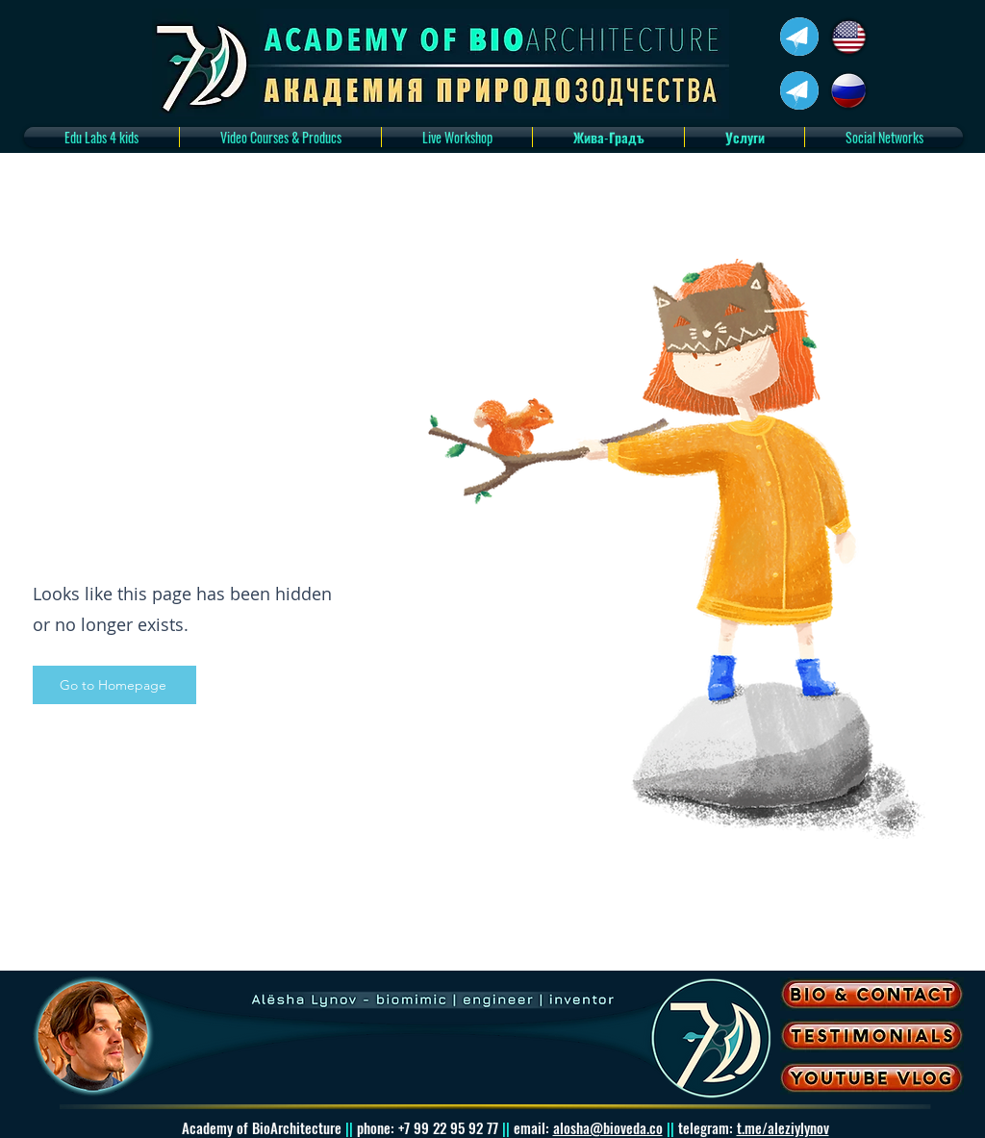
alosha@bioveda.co (608, 1127)
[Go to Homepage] (114, 685)
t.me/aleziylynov (783, 1127)
